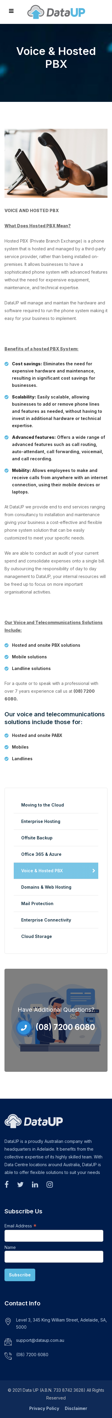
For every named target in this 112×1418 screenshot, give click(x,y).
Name (10, 1247)
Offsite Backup (37, 837)
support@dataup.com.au (40, 1340)
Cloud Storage (36, 936)
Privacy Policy (44, 1408)
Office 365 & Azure (41, 854)
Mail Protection (37, 903)
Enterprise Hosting (40, 821)
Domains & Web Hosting (46, 887)
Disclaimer (76, 1408)
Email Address (20, 1226)
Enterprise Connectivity (46, 919)
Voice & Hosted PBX (42, 870)
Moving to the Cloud (42, 804)
